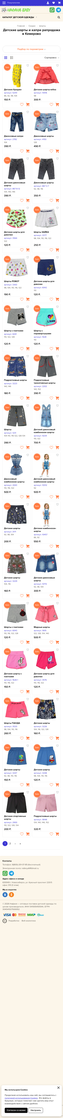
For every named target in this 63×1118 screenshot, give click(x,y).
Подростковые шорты (15, 380)
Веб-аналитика (29, 921)
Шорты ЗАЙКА (41, 232)
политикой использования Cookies (21, 1098)
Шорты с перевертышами (42, 332)
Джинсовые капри (13, 136)
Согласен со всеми (16, 1110)
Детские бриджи (13, 89)
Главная (21, 26)
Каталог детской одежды (18, 17)
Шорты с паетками (13, 330)
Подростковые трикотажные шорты (44, 381)
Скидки (32, 26)
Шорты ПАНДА (12, 723)
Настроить (36, 1110)
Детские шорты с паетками (13, 675)
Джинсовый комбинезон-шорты (14, 480)
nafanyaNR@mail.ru (30, 868)
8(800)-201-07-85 (19, 864)
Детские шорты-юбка (45, 89)
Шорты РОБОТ (11, 281)
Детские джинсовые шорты (14, 184)
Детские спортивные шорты (15, 817)
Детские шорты (12, 528)
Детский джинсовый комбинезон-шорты (44, 431)
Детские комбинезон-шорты (45, 530)
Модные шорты (42, 627)
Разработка (14, 921)
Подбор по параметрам (31, 49)
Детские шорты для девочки (14, 233)
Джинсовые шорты (44, 136)
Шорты (42, 26)
